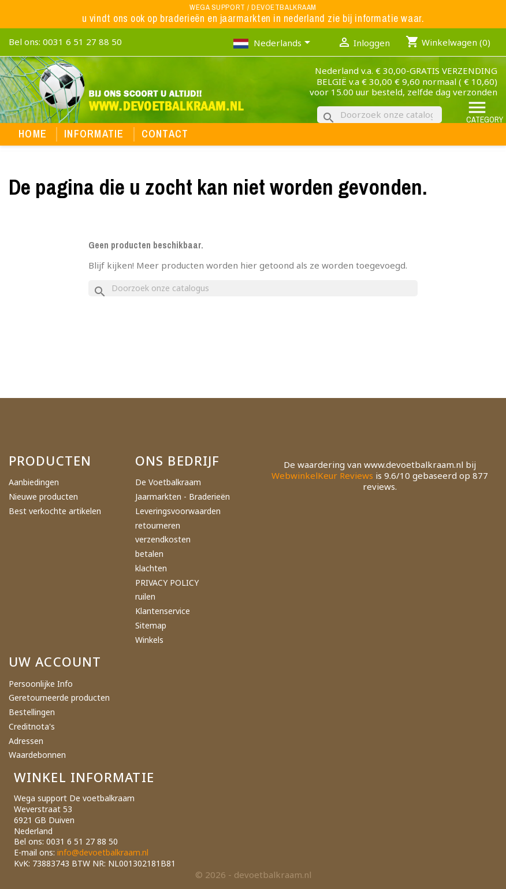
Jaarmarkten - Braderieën (182, 496)
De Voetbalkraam (168, 482)
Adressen (26, 740)
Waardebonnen (37, 754)
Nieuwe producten (43, 496)
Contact (165, 134)
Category (484, 111)
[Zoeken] (379, 114)
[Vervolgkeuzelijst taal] (284, 44)
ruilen (145, 596)
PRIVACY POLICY (167, 582)
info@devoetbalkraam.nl (102, 852)
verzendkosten (163, 539)
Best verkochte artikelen (55, 510)
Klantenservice (162, 610)
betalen (149, 553)
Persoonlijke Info (41, 683)
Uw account (55, 661)
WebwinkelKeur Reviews (322, 475)
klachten (151, 568)
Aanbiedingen (34, 482)
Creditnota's (32, 726)
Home (32, 134)
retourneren (157, 525)
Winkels (149, 639)
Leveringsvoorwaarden (178, 510)
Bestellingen (32, 711)
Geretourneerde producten (59, 697)
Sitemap (150, 625)
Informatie (94, 134)
